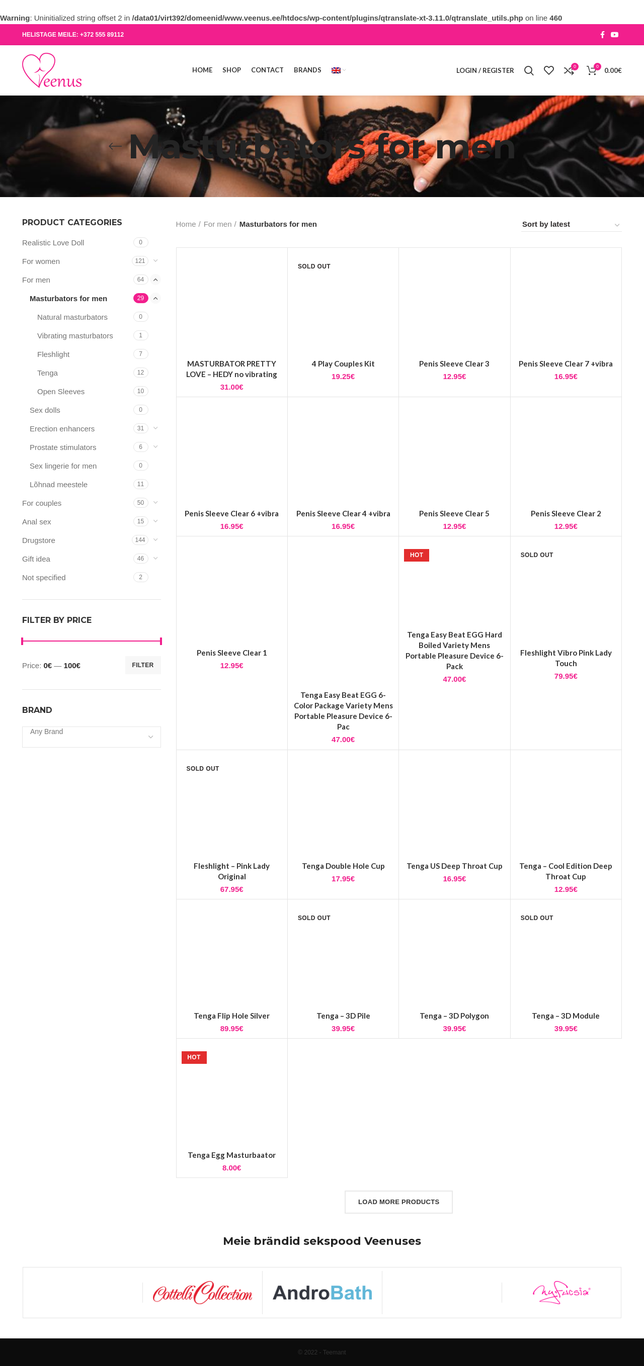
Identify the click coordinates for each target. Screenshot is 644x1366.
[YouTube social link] (615, 34)
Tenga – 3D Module (566, 1043)
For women (41, 261)
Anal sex (36, 521)
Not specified (44, 577)
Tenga (47, 373)
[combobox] (91, 737)
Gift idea (36, 559)
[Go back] (115, 146)
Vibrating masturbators (75, 335)
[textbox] (46, 731)
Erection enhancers (62, 428)
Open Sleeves (61, 391)
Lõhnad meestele (59, 484)
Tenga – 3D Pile (343, 1043)
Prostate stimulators (63, 447)
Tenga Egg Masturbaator (232, 1182)
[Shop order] (571, 226)
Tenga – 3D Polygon (454, 1043)
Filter (143, 665)
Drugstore (38, 540)
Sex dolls (45, 410)
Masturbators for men (68, 298)
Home (186, 224)
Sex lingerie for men (63, 466)
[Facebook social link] (602, 34)
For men (36, 280)
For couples (41, 503)
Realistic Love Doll (53, 242)
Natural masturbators (72, 317)
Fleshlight (53, 354)
